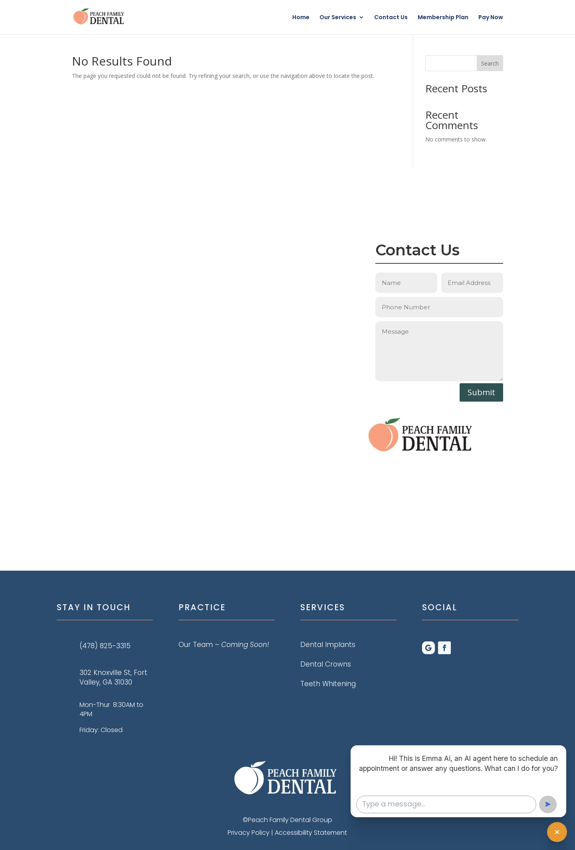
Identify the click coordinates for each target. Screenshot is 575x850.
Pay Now (490, 17)
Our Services (337, 17)
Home (300, 17)
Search (490, 63)
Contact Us (391, 17)
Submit (481, 392)
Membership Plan (443, 17)
